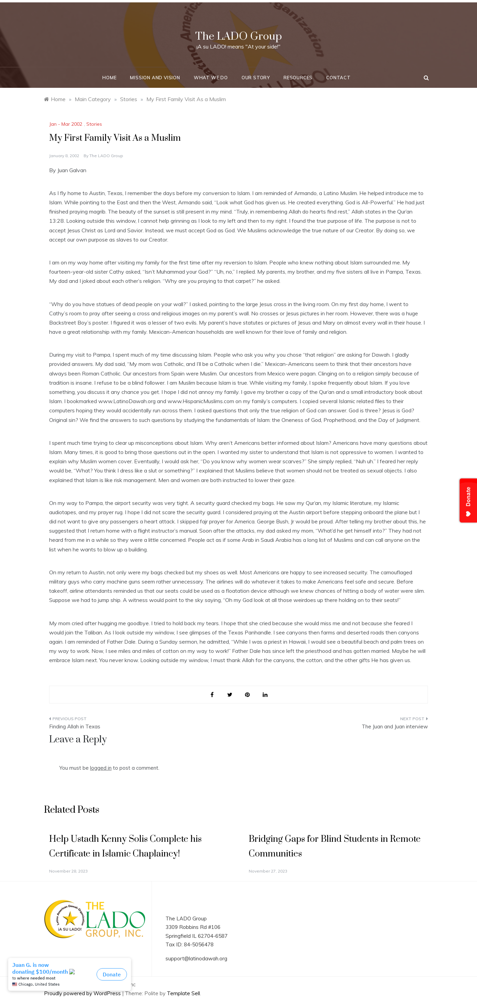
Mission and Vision (155, 77)
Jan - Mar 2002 (65, 124)
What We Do (211, 77)
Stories (94, 124)
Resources (298, 77)
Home (109, 77)
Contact (338, 77)
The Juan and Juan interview (395, 726)
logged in (101, 768)
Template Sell (183, 993)
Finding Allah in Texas (74, 726)
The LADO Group (238, 36)
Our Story (256, 77)
